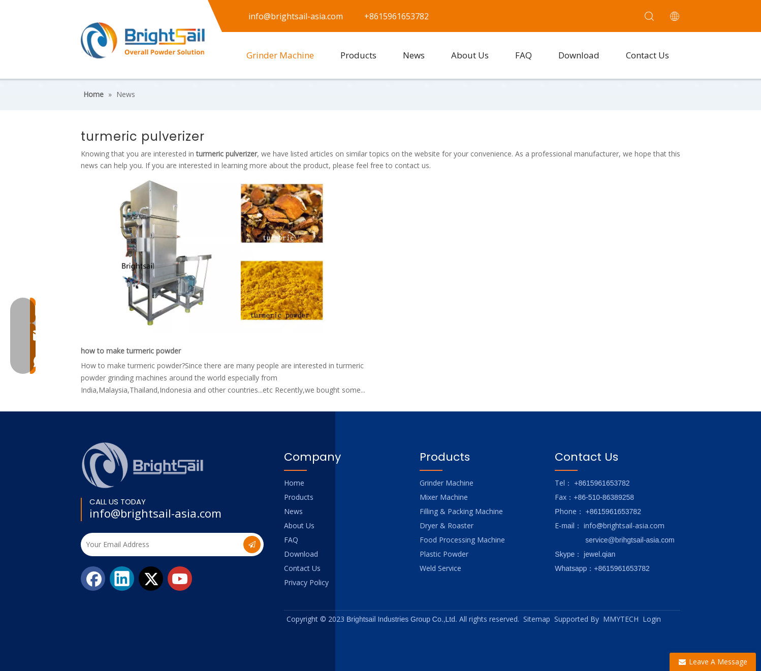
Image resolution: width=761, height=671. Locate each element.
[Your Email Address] (161, 544)
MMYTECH (621, 619)
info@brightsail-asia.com (155, 513)
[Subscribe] (252, 544)
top (739, 627)
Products (358, 55)
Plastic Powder (444, 554)
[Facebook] (93, 578)
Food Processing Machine (462, 540)
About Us (470, 55)
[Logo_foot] (143, 465)
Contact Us (647, 55)
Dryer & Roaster (446, 525)
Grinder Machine (280, 55)
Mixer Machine (444, 497)
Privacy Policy (306, 582)
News (414, 55)
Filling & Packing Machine (461, 511)
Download (578, 55)
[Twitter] (151, 578)
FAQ (523, 55)
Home (294, 483)
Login (652, 619)
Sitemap (536, 619)
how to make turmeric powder (131, 351)
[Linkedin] (122, 578)
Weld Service (440, 568)
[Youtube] (180, 578)
